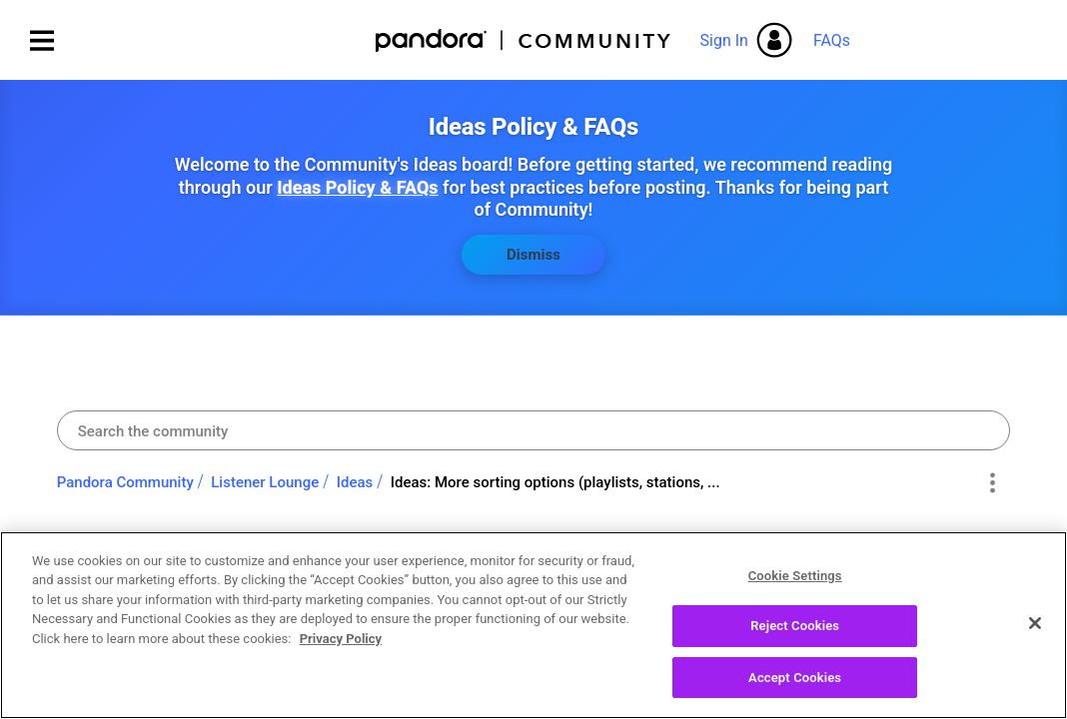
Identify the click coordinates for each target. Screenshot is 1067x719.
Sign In (724, 40)
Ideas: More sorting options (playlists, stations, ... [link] (555, 482)
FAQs (831, 40)
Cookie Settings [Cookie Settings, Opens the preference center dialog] (795, 589)
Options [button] (991, 483)
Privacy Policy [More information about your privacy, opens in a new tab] (341, 652)
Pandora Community (524, 40)
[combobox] (534, 430)
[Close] (1035, 637)
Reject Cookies (794, 640)
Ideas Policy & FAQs (357, 187)
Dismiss (533, 255)
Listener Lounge (265, 482)
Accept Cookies (794, 692)
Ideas (355, 482)
